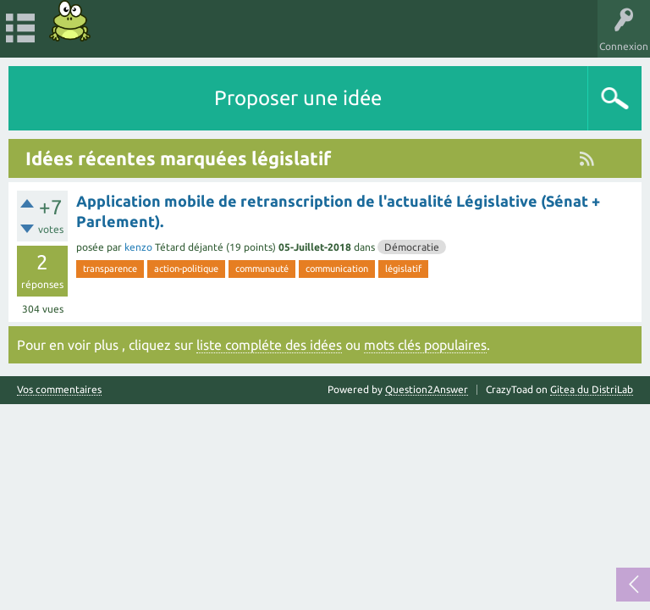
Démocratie (411, 246)
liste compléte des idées (269, 344)
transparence (110, 268)
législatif (403, 268)
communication (337, 268)
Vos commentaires (59, 390)
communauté (262, 268)
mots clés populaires (425, 344)
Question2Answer (426, 389)
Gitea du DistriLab (591, 389)
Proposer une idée (298, 97)
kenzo (138, 246)
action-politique (186, 268)
